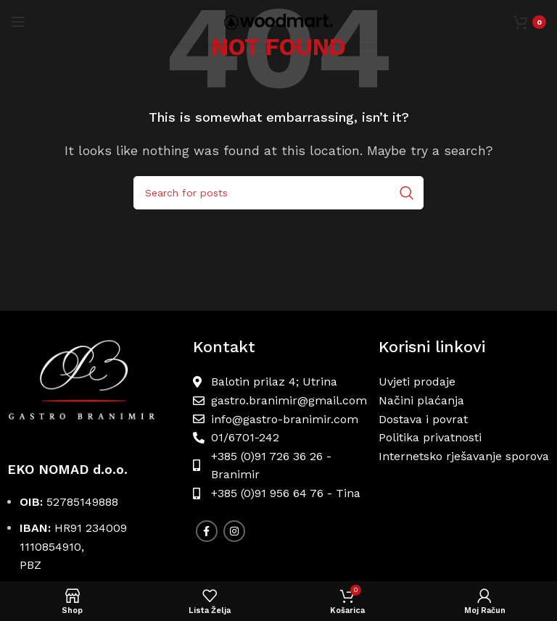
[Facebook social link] (207, 531)
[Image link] (92, 386)
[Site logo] (278, 21)
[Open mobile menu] (18, 21)
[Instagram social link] (234, 531)
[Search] (278, 192)
